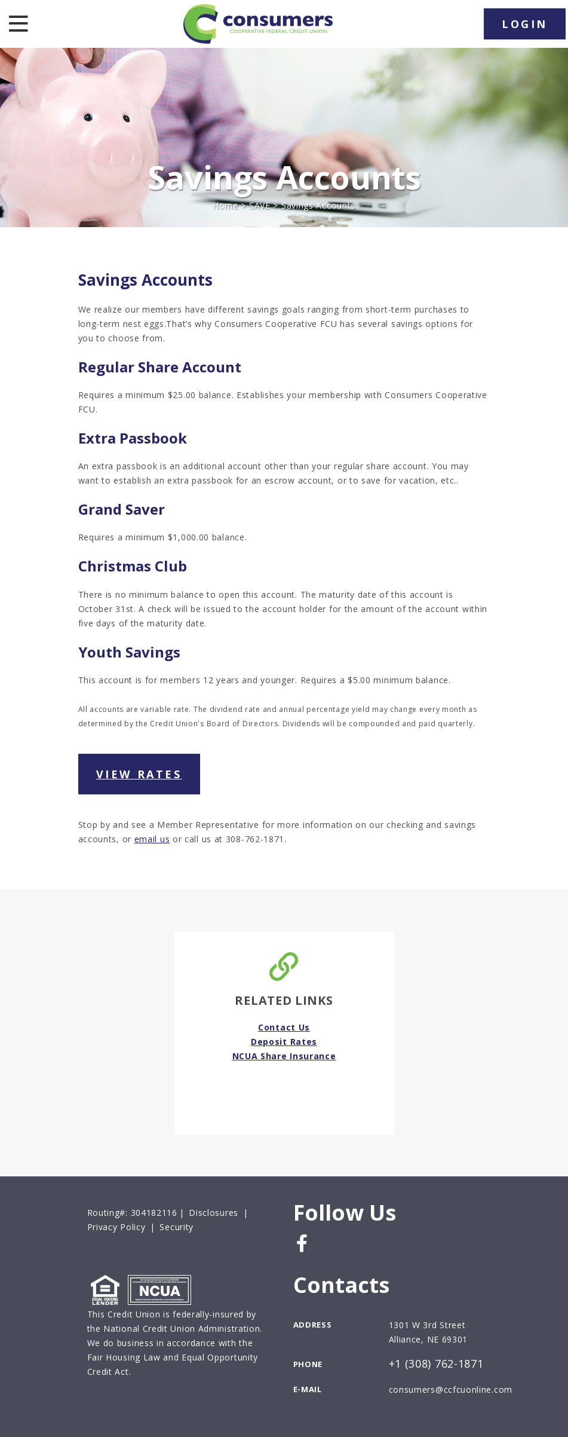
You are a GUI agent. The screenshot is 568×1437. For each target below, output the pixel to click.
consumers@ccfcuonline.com (451, 1389)
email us (152, 839)
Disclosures (213, 1212)
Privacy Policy (116, 1227)
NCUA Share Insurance (284, 1056)
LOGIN (525, 24)
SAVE (260, 205)
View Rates (139, 774)
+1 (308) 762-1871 (436, 1364)
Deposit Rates (284, 1041)
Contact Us (284, 1027)
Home (225, 205)
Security (176, 1227)
